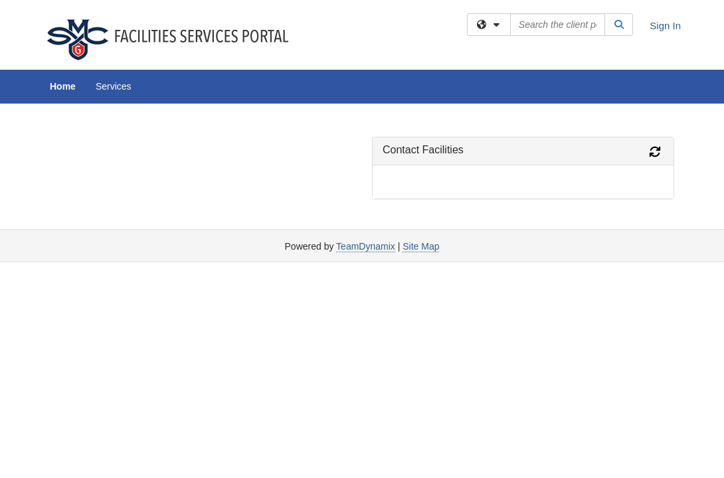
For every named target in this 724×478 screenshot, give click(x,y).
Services (114, 86)
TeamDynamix (365, 142)
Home (63, 86)
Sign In (665, 25)
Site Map (421, 142)
